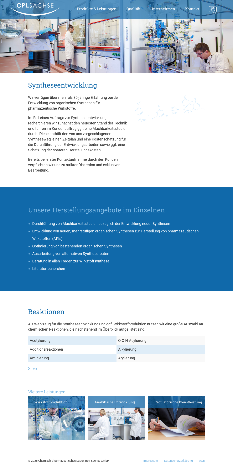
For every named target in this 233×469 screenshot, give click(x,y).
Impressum (150, 460)
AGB (202, 460)
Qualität (133, 8)
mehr (32, 368)
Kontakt (192, 8)
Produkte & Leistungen (96, 8)
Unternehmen (162, 8)
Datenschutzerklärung (178, 460)
